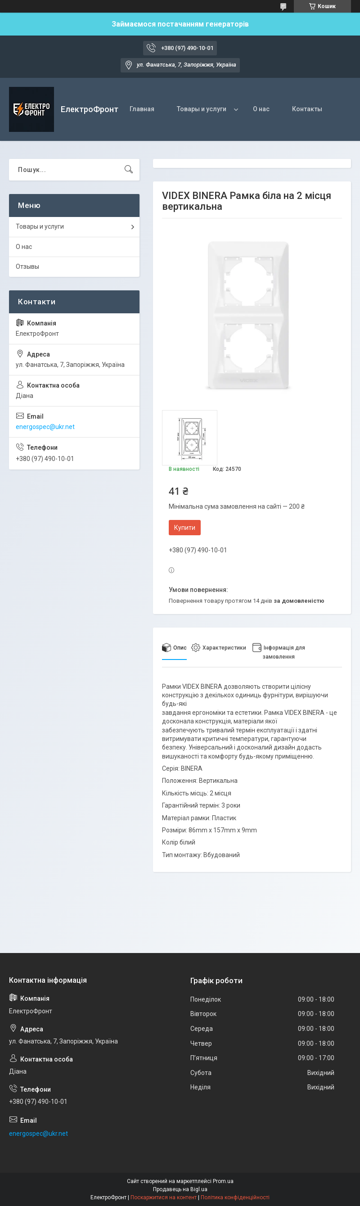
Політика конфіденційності (235, 1197)
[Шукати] (129, 170)
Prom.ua (223, 1181)
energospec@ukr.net (45, 426)
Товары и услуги (201, 109)
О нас (261, 109)
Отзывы (27, 266)
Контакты (307, 109)
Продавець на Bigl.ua (180, 1189)
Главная (142, 109)
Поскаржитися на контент (163, 1197)
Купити (184, 527)
